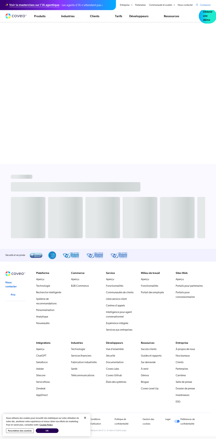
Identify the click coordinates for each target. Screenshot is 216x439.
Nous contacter (185, 5)
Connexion (205, 5)
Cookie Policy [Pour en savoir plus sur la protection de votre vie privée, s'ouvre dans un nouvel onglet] (46, 436)
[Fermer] (85, 429)
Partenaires (140, 5)
